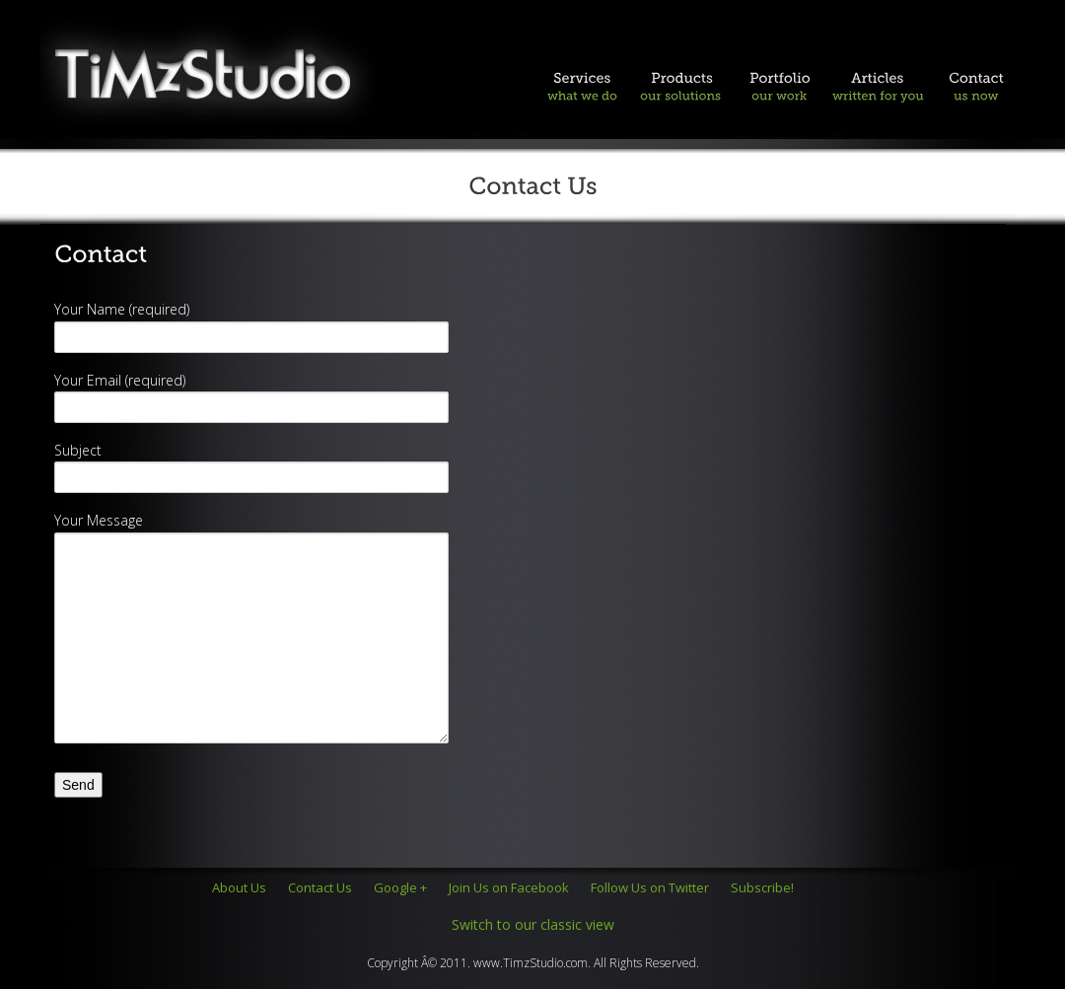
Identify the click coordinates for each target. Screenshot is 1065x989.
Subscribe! (762, 887)
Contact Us (320, 887)
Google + (400, 887)
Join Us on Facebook (509, 887)
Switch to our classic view (533, 924)
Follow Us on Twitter (650, 887)
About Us (239, 887)
